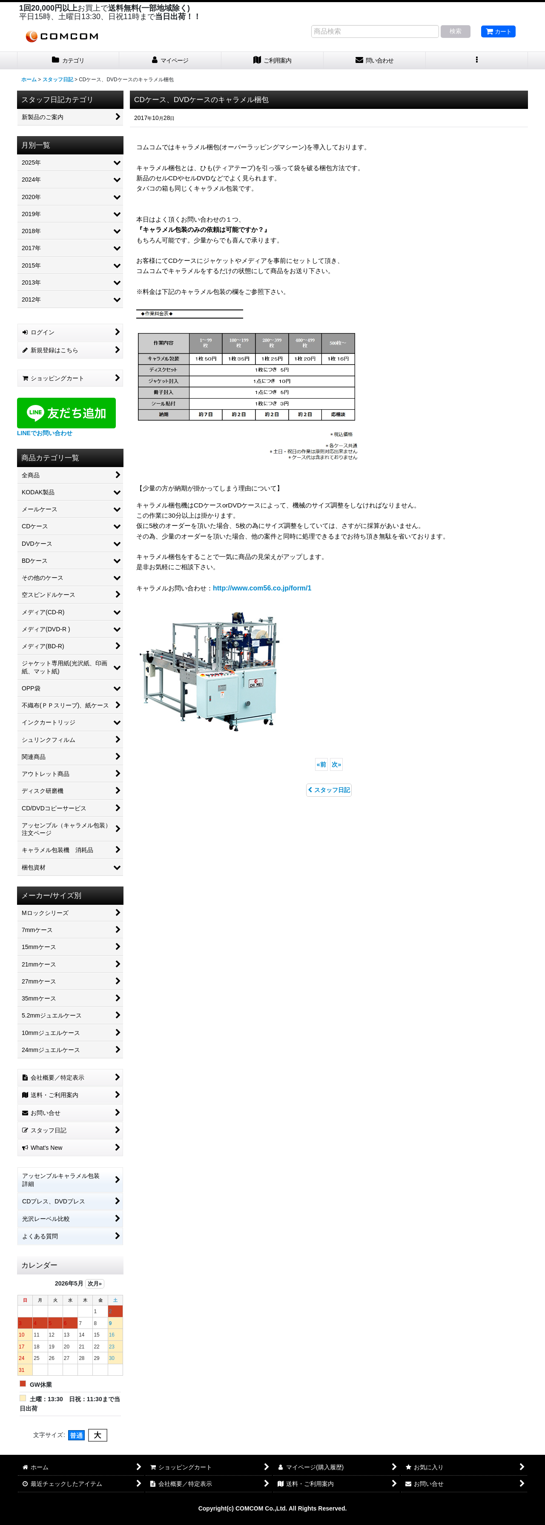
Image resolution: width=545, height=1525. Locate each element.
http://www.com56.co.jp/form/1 (262, 588)
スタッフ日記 (329, 790)
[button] (477, 60)
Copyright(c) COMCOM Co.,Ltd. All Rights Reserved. (272, 1508)
